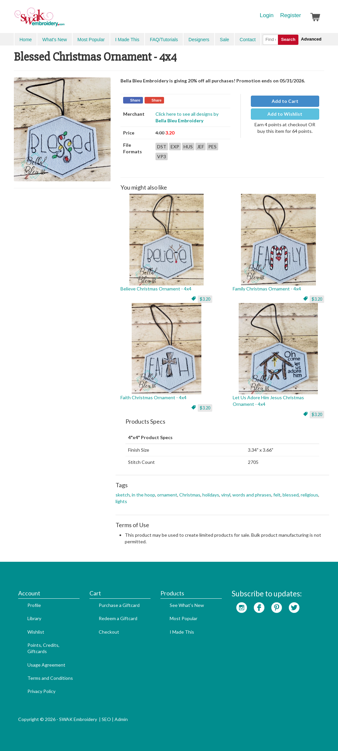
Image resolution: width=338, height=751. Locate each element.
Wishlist (35, 632)
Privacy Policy (41, 691)
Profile (34, 605)
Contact (247, 39)
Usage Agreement (46, 665)
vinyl (225, 494)
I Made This (127, 39)
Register (290, 15)
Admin (121, 719)
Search (288, 39)
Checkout (109, 632)
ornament (167, 494)
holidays (210, 494)
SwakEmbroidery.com (63, 20)
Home (25, 39)
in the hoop (143, 494)
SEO (106, 719)
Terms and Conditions (50, 678)
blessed (291, 494)
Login (267, 15)
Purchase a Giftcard (119, 605)
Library (34, 618)
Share (135, 100)
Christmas (189, 494)
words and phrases (251, 494)
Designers (198, 39)
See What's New (187, 605)
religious (309, 494)
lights (121, 501)
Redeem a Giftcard (118, 618)
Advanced (311, 39)
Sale (224, 39)
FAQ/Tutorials (164, 39)
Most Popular (91, 39)
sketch (123, 494)
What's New (54, 39)
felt (277, 494)
